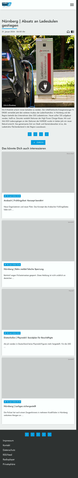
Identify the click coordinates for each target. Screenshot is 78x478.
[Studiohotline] (44, 434)
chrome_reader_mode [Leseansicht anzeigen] (72, 31)
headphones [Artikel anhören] (68, 31)
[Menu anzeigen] (72, 4)
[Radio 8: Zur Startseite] (20, 4)
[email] (49, 434)
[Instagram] (32, 434)
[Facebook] (27, 434)
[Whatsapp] (38, 434)
